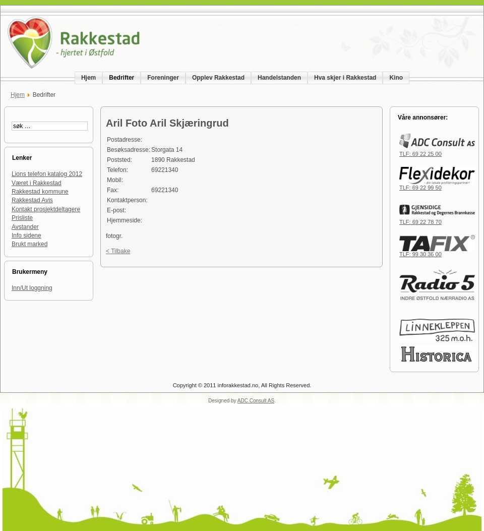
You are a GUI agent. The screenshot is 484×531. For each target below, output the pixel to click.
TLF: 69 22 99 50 (437, 185)
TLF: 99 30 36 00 (437, 251)
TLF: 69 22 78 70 (437, 219)
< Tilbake (118, 251)
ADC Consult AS (255, 400)
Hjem (18, 94)
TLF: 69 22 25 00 (437, 151)
